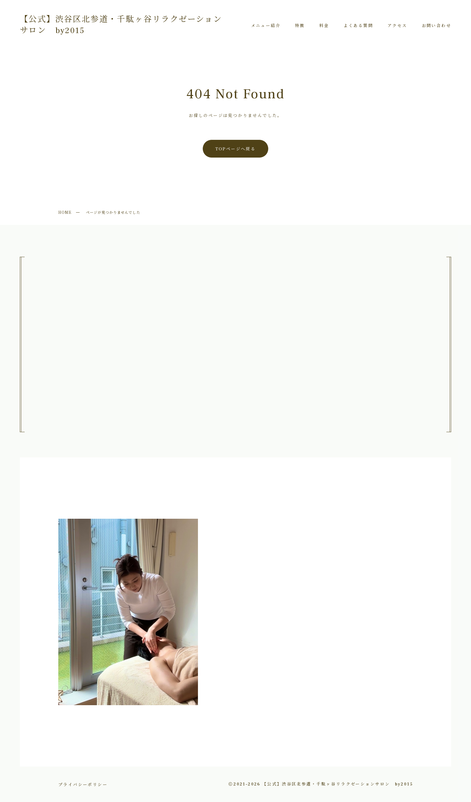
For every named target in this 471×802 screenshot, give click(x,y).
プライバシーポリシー (83, 784)
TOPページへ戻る (235, 149)
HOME (64, 212)
